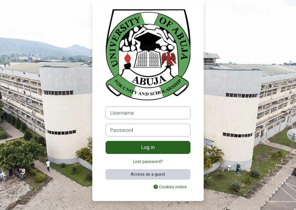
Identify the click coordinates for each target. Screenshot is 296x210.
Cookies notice (170, 186)
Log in (148, 147)
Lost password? (148, 161)
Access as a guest (148, 174)
